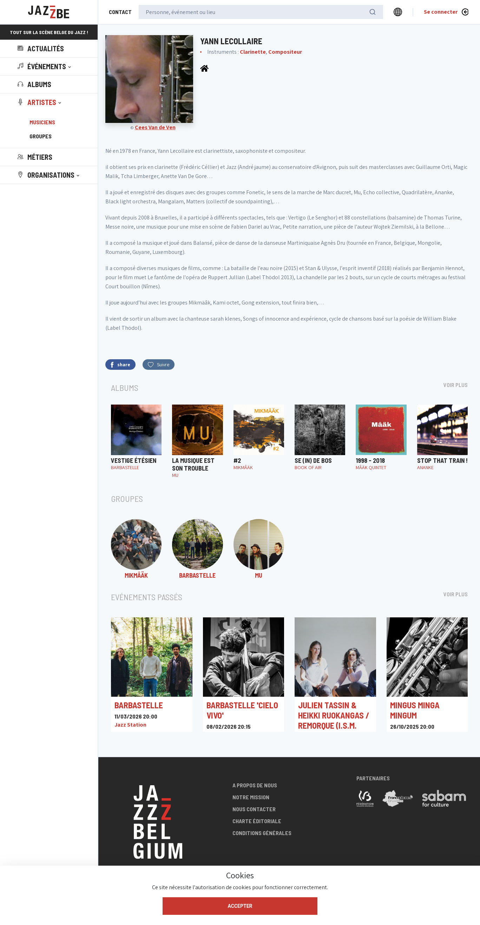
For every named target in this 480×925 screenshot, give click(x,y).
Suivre (158, 364)
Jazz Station (130, 724)
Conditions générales (261, 832)
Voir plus (455, 384)
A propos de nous (254, 785)
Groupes (40, 136)
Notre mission (250, 797)
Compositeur (285, 51)
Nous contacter (254, 809)
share (120, 364)
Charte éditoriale (256, 821)
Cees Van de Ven (155, 127)
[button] (45, 66)
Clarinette (253, 51)
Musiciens (42, 122)
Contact (120, 11)
